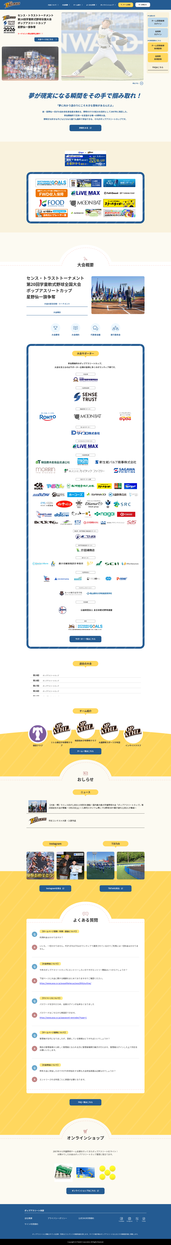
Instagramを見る (53, 888)
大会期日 (57, 312)
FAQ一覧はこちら (85, 1102)
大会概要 (65, 5)
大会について (52, 5)
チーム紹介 (77, 5)
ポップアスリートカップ (46, 675)
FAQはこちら (157, 67)
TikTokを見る (114, 888)
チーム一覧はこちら (85, 751)
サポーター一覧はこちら (85, 639)
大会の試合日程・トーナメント (57, 303)
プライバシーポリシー (57, 1218)
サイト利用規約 (31, 1224)
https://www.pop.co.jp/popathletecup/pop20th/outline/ (65, 983)
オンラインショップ (107, 5)
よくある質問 (90, 5)
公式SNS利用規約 (86, 1218)
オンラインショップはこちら (84, 1190)
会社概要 (28, 1218)
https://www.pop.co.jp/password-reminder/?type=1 (63, 1017)
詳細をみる (83, 127)
